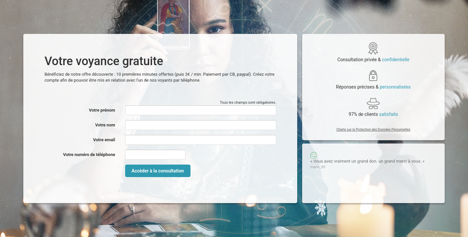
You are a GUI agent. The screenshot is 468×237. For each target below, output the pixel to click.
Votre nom (105, 124)
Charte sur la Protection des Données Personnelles (373, 129)
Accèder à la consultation (158, 170)
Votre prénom (102, 110)
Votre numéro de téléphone (89, 154)
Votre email (104, 139)
